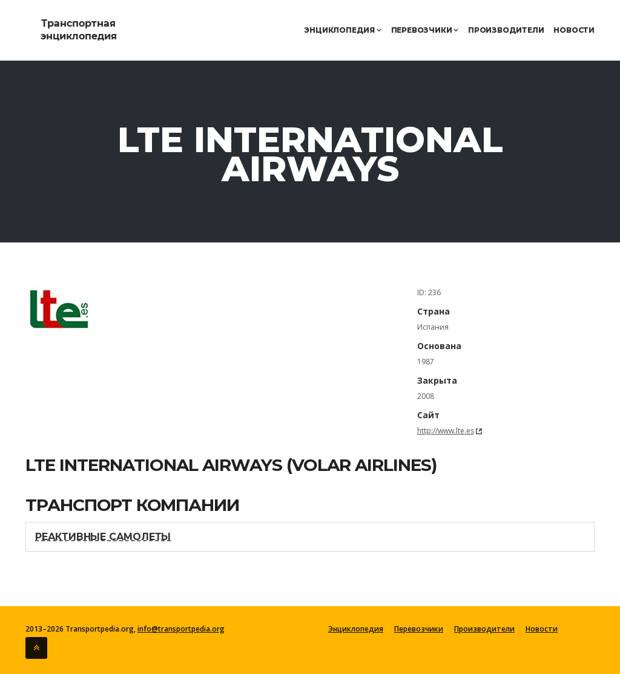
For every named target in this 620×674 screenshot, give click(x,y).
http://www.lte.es (445, 430)
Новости (574, 30)
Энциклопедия (342, 30)
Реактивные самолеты (103, 536)
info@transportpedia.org (181, 629)
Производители (506, 30)
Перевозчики (424, 30)
